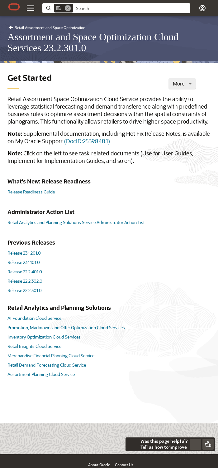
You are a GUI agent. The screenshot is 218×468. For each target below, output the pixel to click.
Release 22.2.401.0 (24, 272)
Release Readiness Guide (31, 192)
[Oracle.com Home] (14, 6)
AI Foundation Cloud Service (34, 318)
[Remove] (67, 8)
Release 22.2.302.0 (24, 281)
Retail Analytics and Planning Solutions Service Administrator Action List (76, 222)
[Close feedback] (132, 444)
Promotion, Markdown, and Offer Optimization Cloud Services (66, 327)
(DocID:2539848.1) (87, 141)
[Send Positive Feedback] (208, 444)
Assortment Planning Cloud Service (41, 374)
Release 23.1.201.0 (24, 253)
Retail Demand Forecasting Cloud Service (46, 365)
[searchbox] (131, 8)
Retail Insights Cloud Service (34, 346)
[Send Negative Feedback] (195, 444)
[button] (202, 8)
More (182, 83)
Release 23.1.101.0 (23, 262)
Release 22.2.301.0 (24, 290)
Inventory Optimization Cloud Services (44, 337)
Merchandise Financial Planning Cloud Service (50, 355)
